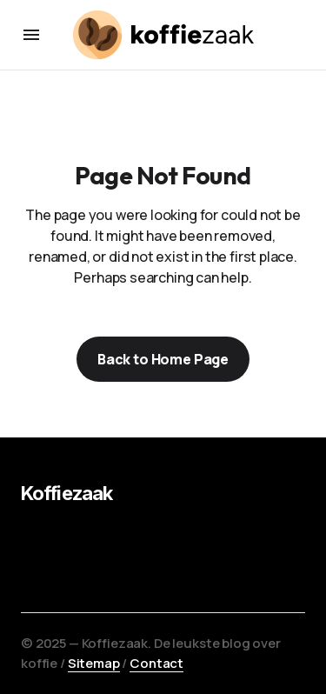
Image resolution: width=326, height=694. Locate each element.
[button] (31, 34)
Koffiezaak (66, 493)
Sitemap (94, 663)
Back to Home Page (163, 359)
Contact (156, 663)
